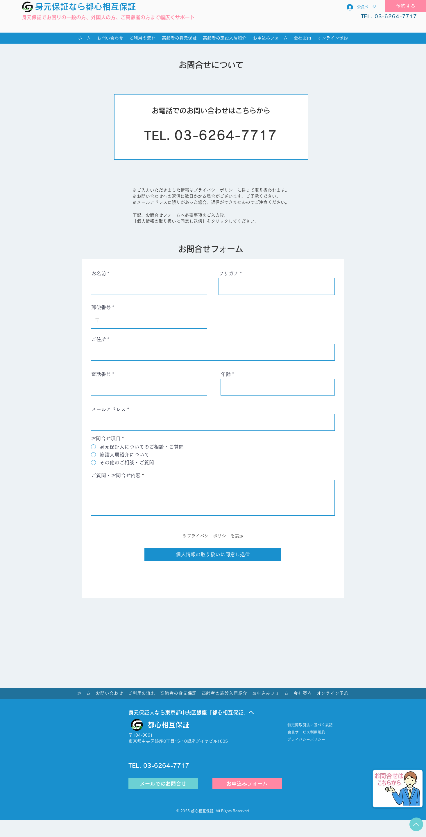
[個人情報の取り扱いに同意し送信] (212, 554)
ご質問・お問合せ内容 (116, 475)
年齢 (226, 374)
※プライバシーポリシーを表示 (213, 536)
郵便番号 (101, 307)
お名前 (98, 273)
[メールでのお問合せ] (163, 783)
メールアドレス (108, 409)
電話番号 (101, 374)
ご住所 (98, 339)
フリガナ (229, 273)
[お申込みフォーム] (247, 783)
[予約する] (405, 6)
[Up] (416, 824)
